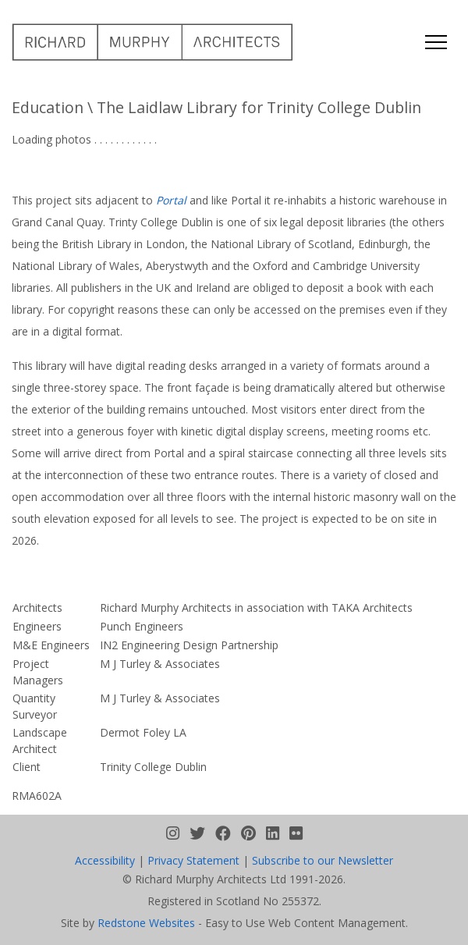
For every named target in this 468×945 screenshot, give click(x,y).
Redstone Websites (146, 922)
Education (47, 107)
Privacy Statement (193, 860)
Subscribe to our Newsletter (322, 860)
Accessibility (105, 860)
